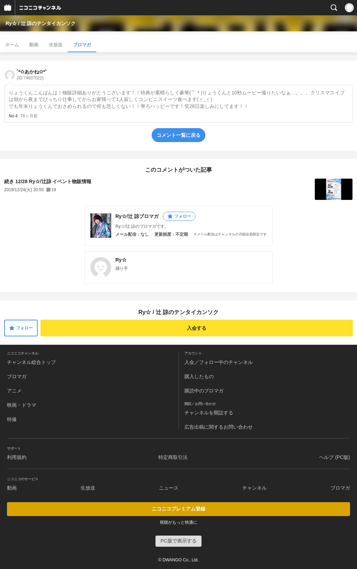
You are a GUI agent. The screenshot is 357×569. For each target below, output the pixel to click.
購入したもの (199, 376)
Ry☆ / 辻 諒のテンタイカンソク (41, 23)
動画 (33, 44)
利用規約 (16, 457)
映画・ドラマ (21, 405)
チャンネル (254, 488)
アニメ (14, 390)
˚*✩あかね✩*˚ (32, 74)
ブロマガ (82, 44)
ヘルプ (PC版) (334, 457)
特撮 (12, 419)
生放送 (55, 44)
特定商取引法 (173, 457)
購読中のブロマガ (203, 390)
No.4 (13, 116)
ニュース (168, 488)
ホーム (12, 44)
